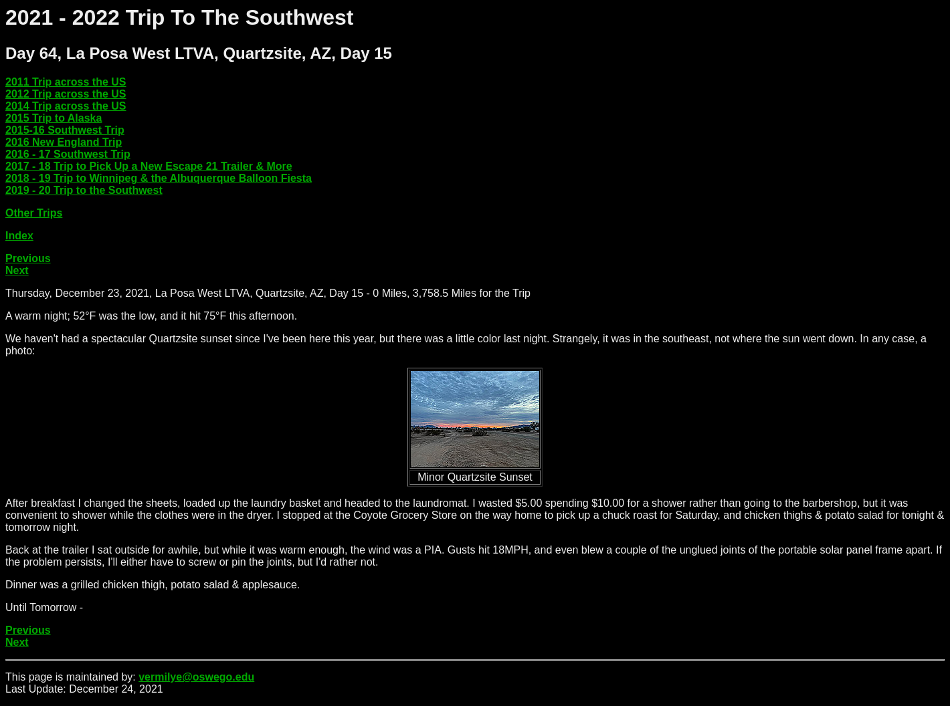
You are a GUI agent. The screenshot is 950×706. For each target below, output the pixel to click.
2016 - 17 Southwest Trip (67, 154)
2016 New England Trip (63, 142)
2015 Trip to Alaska (53, 118)
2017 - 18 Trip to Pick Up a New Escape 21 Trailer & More (148, 166)
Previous (28, 258)
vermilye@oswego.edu (196, 677)
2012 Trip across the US (65, 94)
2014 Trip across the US (65, 106)
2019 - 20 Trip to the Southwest (84, 190)
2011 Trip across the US (65, 82)
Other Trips (33, 213)
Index (19, 235)
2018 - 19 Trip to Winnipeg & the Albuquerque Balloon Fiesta (158, 178)
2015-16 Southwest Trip (64, 130)
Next (17, 270)
